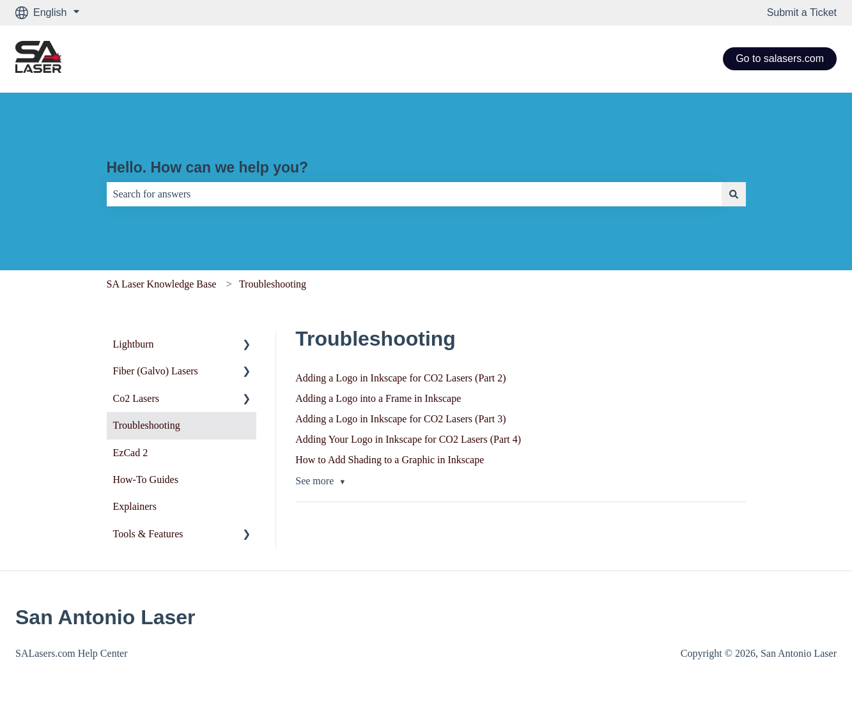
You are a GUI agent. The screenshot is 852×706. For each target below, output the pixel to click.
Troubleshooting (272, 284)
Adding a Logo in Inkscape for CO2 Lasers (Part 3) (400, 418)
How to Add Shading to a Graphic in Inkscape (389, 459)
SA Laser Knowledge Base (162, 284)
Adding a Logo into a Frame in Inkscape (378, 398)
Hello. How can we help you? (208, 167)
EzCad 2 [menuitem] (130, 452)
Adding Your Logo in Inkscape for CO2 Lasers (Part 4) (408, 439)
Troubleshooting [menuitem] (146, 425)
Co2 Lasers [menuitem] (136, 398)
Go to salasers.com (780, 58)
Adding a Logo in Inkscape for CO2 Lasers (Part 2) (400, 377)
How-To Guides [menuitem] (145, 479)
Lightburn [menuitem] (133, 344)
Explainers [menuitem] (135, 506)
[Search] (734, 194)
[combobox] (414, 194)
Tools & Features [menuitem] (148, 533)
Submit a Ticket (802, 12)
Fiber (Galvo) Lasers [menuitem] (155, 370)
